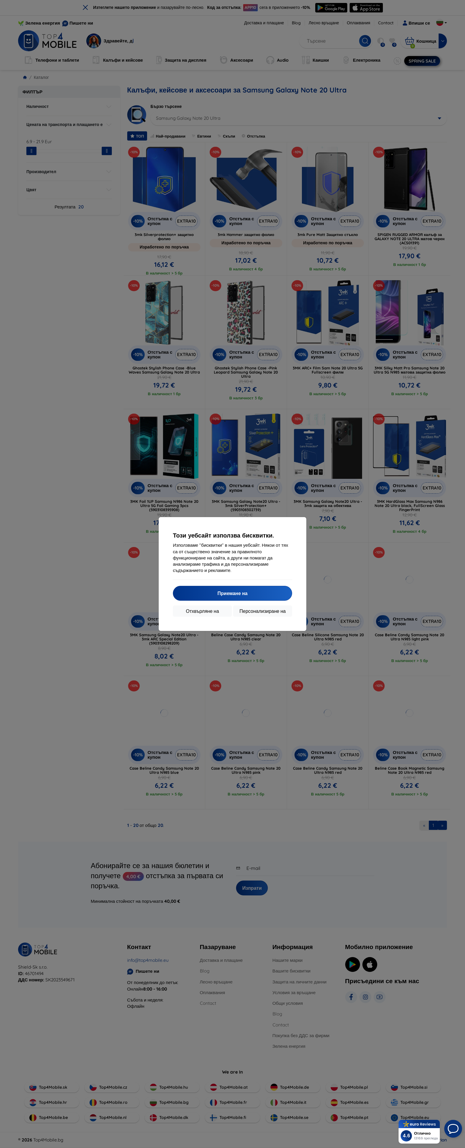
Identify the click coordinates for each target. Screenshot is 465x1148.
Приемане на (232, 593)
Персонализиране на (263, 611)
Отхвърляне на (202, 611)
